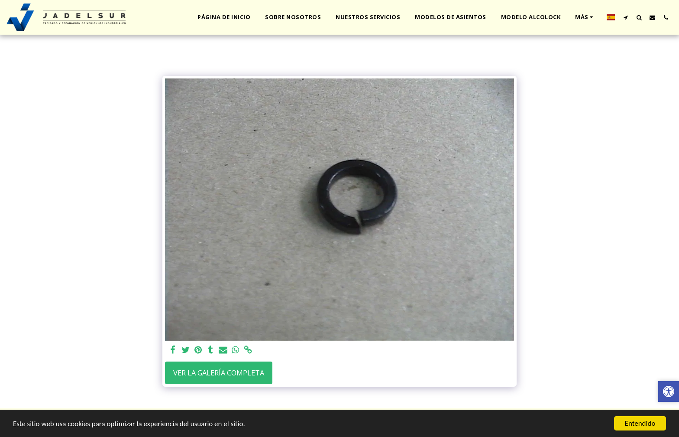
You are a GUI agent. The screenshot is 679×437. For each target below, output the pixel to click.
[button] (625, 17)
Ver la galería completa (218, 373)
